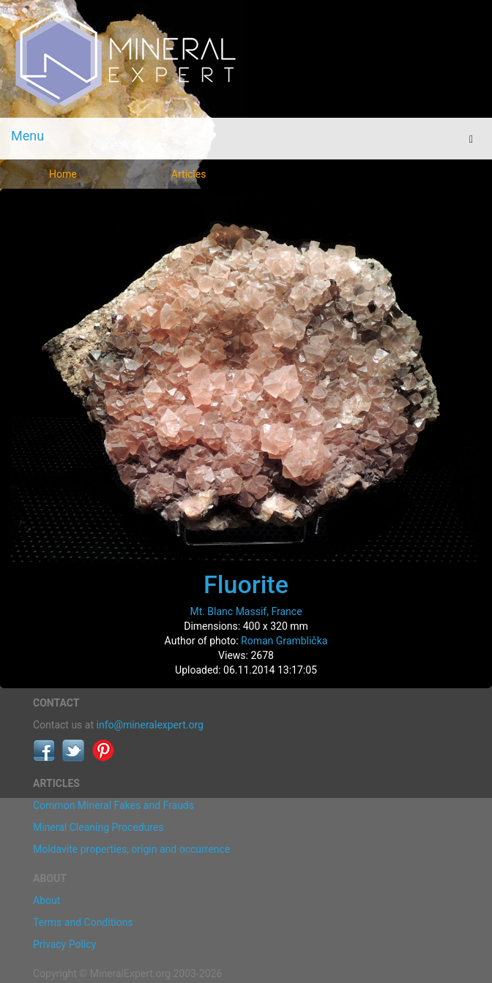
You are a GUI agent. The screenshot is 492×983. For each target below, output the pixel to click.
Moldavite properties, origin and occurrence (131, 849)
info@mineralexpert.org (150, 725)
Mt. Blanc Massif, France (246, 611)
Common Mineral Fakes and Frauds (113, 805)
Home (63, 174)
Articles (188, 174)
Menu (27, 135)
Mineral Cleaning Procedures (98, 827)
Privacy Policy (64, 944)
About (46, 900)
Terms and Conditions (83, 922)
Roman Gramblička (284, 641)
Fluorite (246, 584)
